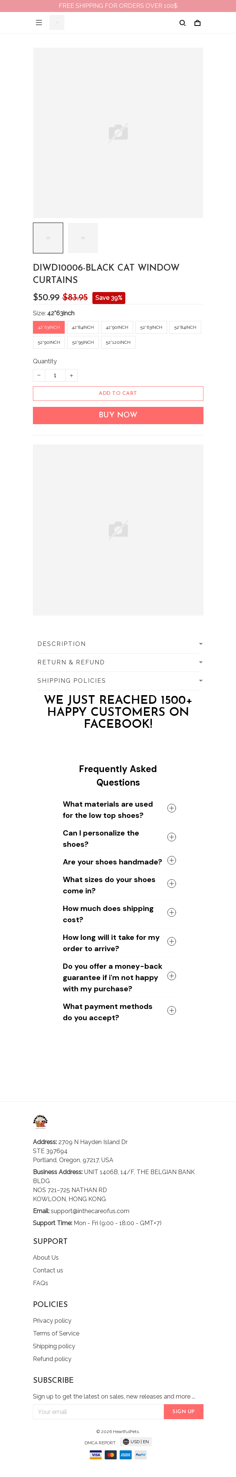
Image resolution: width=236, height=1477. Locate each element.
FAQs (40, 1283)
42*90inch (117, 327)
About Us (46, 1257)
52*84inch (185, 327)
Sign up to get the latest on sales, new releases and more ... (114, 1396)
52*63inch (151, 327)
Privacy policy (52, 1320)
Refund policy (52, 1359)
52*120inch (118, 342)
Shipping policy (54, 1346)
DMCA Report (100, 1442)
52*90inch (49, 342)
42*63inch (60, 313)
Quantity (45, 361)
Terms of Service (56, 1333)
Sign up (183, 1412)
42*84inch (83, 327)
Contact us (48, 1270)
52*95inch (83, 342)
